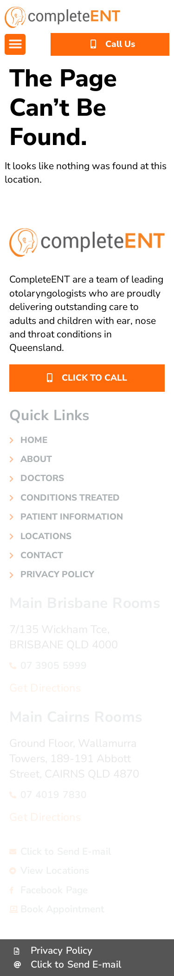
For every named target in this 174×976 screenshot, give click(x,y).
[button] (15, 44)
